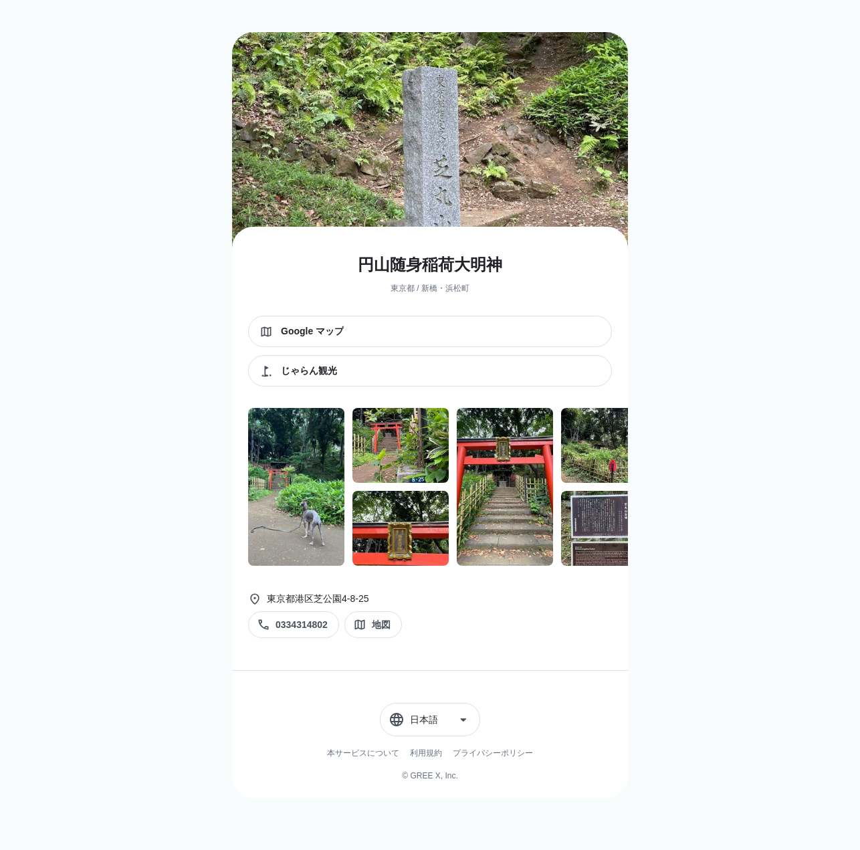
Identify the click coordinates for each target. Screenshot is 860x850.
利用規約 (426, 753)
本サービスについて (363, 753)
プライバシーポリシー (493, 753)
